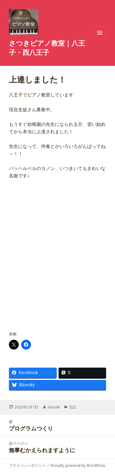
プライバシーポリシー (27, 465)
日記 (72, 407)
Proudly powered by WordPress (77, 465)
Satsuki (54, 407)
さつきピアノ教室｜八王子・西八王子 (47, 47)
